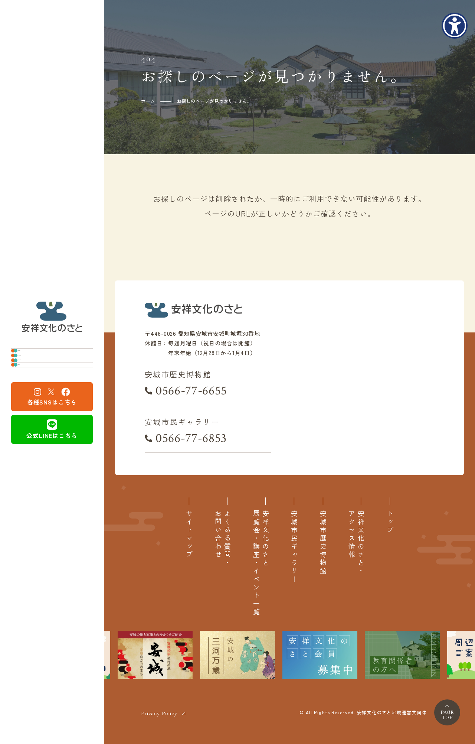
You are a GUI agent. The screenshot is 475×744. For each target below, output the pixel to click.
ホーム (148, 101)
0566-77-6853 (191, 438)
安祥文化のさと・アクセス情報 (356, 542)
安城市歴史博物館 (48, 345)
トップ (389, 522)
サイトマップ (189, 534)
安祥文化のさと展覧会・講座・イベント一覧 (261, 563)
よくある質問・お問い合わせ (222, 538)
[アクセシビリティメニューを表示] (455, 26)
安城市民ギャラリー (51, 369)
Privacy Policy (159, 713)
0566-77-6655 (191, 391)
